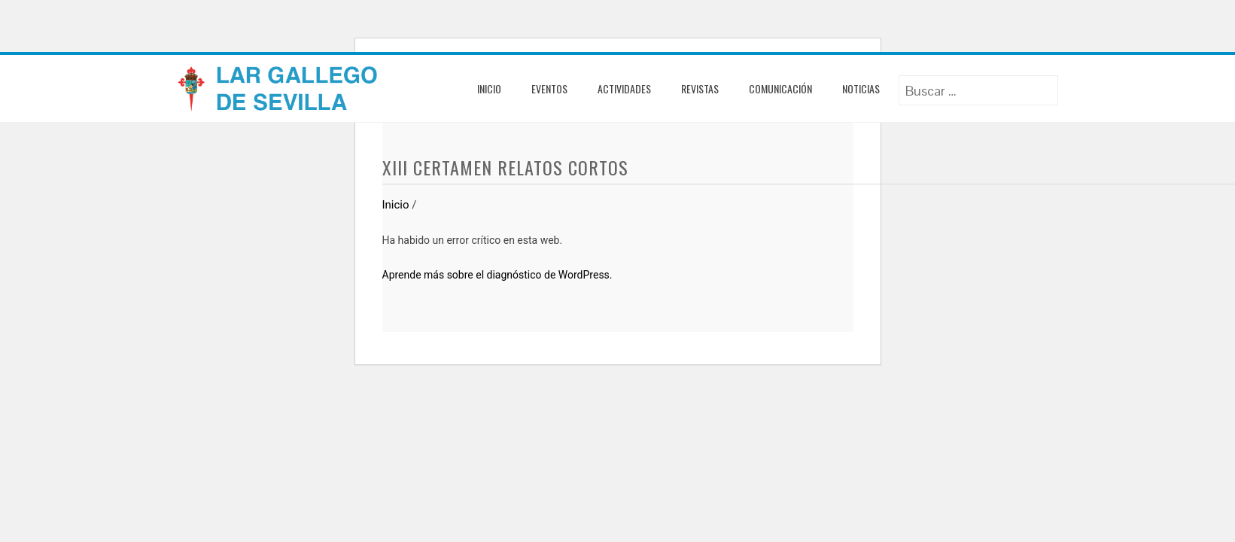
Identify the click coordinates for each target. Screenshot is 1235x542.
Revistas (700, 88)
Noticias (861, 88)
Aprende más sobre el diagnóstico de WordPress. (497, 275)
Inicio (489, 88)
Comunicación (780, 88)
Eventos (549, 88)
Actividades (624, 88)
